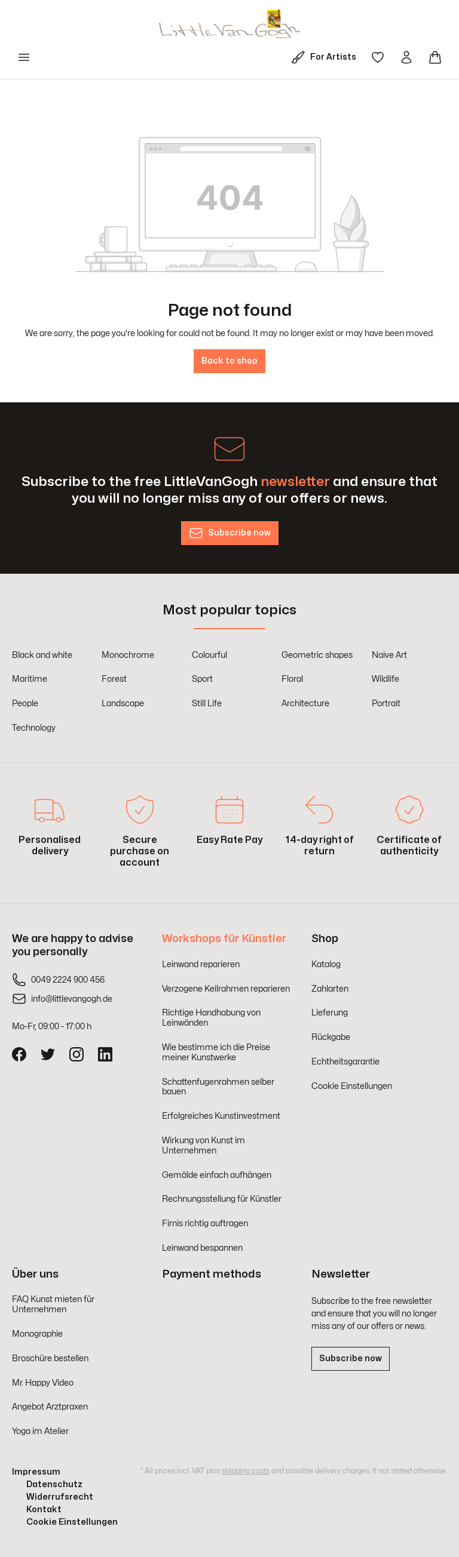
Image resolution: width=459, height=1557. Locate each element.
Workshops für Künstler (224, 939)
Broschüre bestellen (50, 1358)
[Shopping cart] (435, 57)
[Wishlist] (378, 57)
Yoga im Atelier (40, 1431)
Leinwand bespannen (202, 1248)
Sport (202, 679)
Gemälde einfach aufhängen (216, 1175)
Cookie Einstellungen (351, 1086)
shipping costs (246, 1471)
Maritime (29, 679)
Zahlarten (329, 989)
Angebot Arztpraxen (50, 1407)
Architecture (305, 703)
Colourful (209, 655)
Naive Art (389, 655)
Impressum (36, 1472)
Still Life (207, 703)
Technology (34, 728)
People (25, 703)
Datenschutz (54, 1484)
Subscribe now (350, 1358)
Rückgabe (330, 1037)
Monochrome (128, 655)
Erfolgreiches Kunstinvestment (221, 1116)
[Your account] (406, 57)
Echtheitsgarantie (345, 1062)
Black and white (42, 655)
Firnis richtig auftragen (205, 1223)
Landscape (123, 703)
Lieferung (329, 1013)
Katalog (326, 964)
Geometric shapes (317, 655)
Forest (114, 679)
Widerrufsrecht (59, 1497)
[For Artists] (326, 57)
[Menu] (24, 57)
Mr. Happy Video (43, 1383)
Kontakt (44, 1509)
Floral (292, 679)
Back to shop (229, 361)
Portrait (386, 703)
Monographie (37, 1334)
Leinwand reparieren (201, 964)
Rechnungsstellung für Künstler (221, 1199)
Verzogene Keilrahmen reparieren (226, 989)
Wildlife (385, 679)
